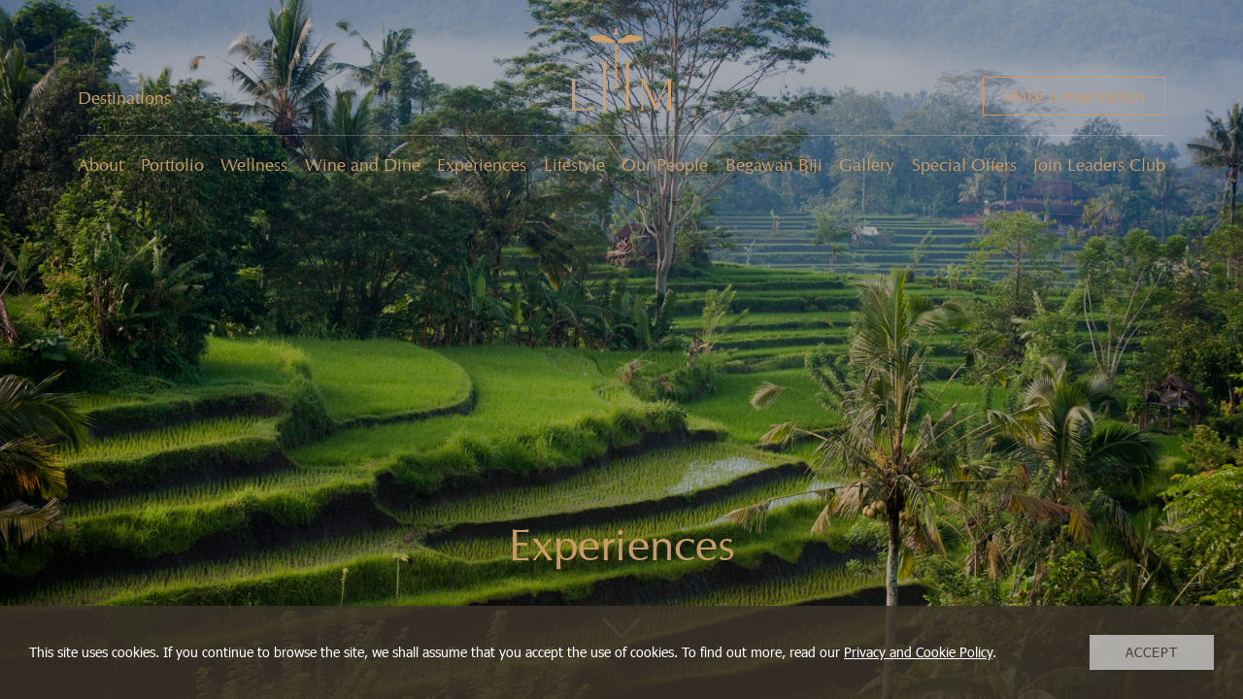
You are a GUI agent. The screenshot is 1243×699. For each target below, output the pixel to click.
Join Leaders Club (1099, 165)
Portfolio (172, 165)
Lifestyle (574, 165)
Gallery (866, 165)
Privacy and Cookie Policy (918, 652)
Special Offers (964, 165)
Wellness (253, 165)
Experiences (481, 165)
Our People (665, 165)
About (100, 165)
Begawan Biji (774, 165)
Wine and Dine (362, 165)
